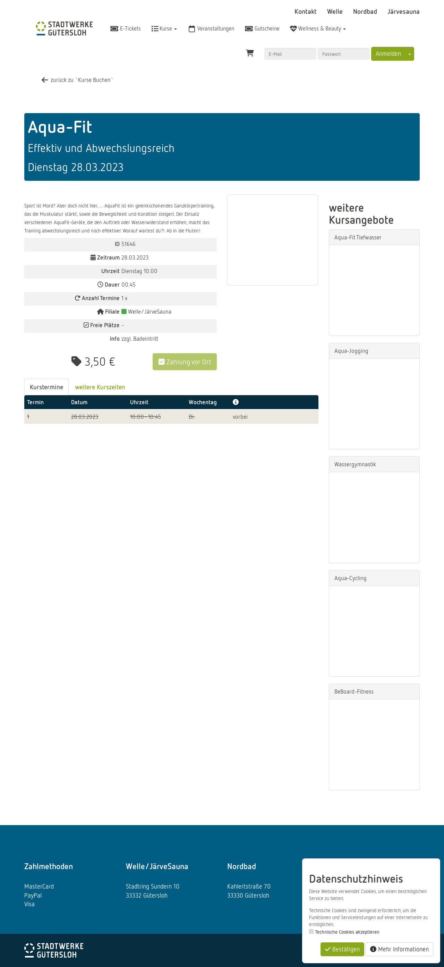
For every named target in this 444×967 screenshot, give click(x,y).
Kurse (164, 28)
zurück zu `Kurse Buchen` (77, 79)
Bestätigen (342, 949)
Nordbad (366, 11)
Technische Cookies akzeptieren (347, 932)
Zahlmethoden (48, 866)
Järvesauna (403, 11)
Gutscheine (262, 28)
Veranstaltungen (210, 28)
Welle (335, 11)
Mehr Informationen (399, 949)
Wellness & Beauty (318, 28)
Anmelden (388, 53)
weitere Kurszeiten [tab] (100, 387)
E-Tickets (125, 28)
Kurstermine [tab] (46, 387)
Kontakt (306, 11)
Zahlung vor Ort (185, 361)
